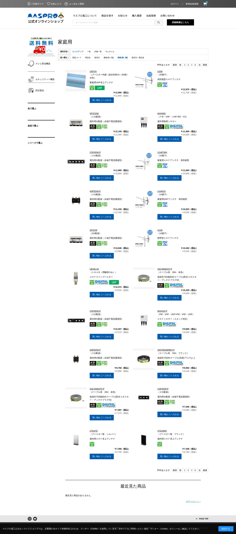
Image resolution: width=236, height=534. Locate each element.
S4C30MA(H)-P (164, 269)
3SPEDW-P (95, 350)
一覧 (89, 51)
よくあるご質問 (76, 3)
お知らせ (123, 15)
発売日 (97, 58)
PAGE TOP (203, 519)
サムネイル (109, 51)
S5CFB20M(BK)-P (166, 350)
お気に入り (56, 3)
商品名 (88, 58)
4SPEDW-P (95, 191)
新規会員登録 (192, 3)
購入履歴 (137, 15)
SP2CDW (94, 113)
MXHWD (161, 113)
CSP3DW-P (95, 311)
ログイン (175, 3)
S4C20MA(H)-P (97, 389)
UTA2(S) (94, 431)
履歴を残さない (193, 501)
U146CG (161, 191)
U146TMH (162, 152)
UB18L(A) (94, 269)
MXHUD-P (162, 311)
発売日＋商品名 (138, 58)
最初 (175, 65)
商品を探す (107, 15)
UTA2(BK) (162, 431)
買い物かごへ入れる (101, 100)
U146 (159, 230)
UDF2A (93, 71)
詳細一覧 (98, 51)
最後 (205, 65)
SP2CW (93, 230)
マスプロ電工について (85, 15)
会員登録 (151, 15)
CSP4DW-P (95, 152)
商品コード (76, 58)
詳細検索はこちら (180, 22)
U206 (159, 71)
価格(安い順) (109, 58)
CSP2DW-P (163, 389)
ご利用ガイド (37, 3)
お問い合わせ (167, 15)
